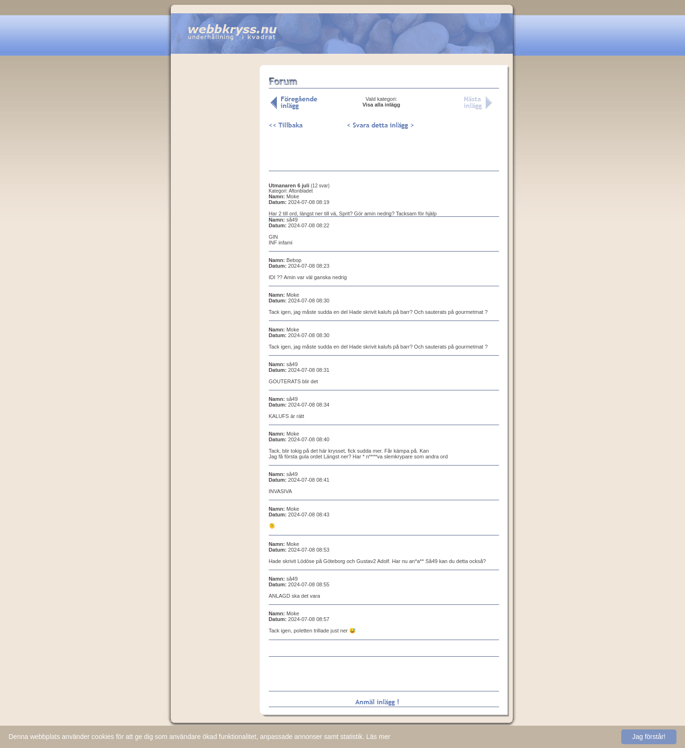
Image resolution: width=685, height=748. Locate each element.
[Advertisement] (215, 213)
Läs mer (378, 736)
